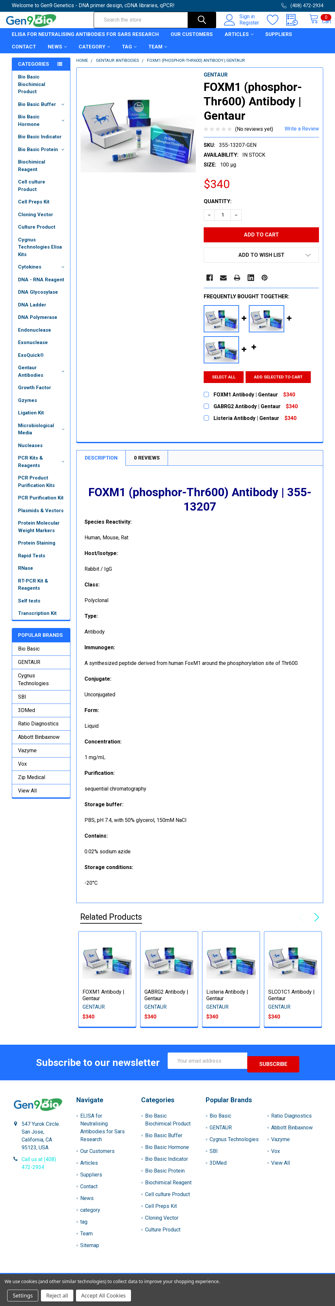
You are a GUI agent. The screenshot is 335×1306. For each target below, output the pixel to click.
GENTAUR (29, 668)
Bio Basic (29, 655)
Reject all (57, 1295)
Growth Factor (34, 393)
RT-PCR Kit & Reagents (33, 590)
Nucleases (30, 451)
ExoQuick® (31, 361)
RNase (25, 574)
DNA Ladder (32, 311)
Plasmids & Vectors (41, 516)
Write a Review (302, 134)
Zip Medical (31, 783)
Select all (223, 382)
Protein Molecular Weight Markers (39, 532)
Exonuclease (33, 348)
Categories (33, 70)
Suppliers (278, 40)
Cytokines (42, 273)
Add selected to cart (281, 382)
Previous (303, 923)
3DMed (26, 716)
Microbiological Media (42, 435)
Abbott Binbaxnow (39, 743)
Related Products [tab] (111, 923)
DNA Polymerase (37, 323)
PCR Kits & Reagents (42, 467)
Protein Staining (36, 549)
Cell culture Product (31, 191)
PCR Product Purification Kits (36, 487)
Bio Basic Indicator (40, 143)
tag (129, 53)
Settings (23, 1295)
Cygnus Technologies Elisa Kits (40, 253)
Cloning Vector (35, 220)
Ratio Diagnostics (38, 729)
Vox (22, 770)
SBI (22, 703)
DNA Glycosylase (38, 298)
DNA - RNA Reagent (41, 285)
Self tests (29, 607)
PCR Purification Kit (41, 504)
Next (315, 923)
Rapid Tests (31, 562)
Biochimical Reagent (31, 171)
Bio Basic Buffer (42, 110)
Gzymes (27, 406)
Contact (24, 53)
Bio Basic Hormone (42, 126)
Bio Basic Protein (42, 155)
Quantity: (218, 207)
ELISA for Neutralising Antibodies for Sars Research (85, 40)
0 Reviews (147, 464)
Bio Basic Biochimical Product (31, 90)
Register (242, 26)
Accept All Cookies (103, 1295)
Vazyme (27, 756)
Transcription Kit (37, 619)
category (94, 53)
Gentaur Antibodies (42, 377)
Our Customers (192, 40)
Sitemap (89, 1248)
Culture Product (36, 233)
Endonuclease (34, 336)
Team (157, 53)
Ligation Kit (31, 419)
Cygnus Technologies (33, 685)
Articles (239, 40)
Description (101, 464)
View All (27, 796)
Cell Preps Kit (33, 208)
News (57, 53)
